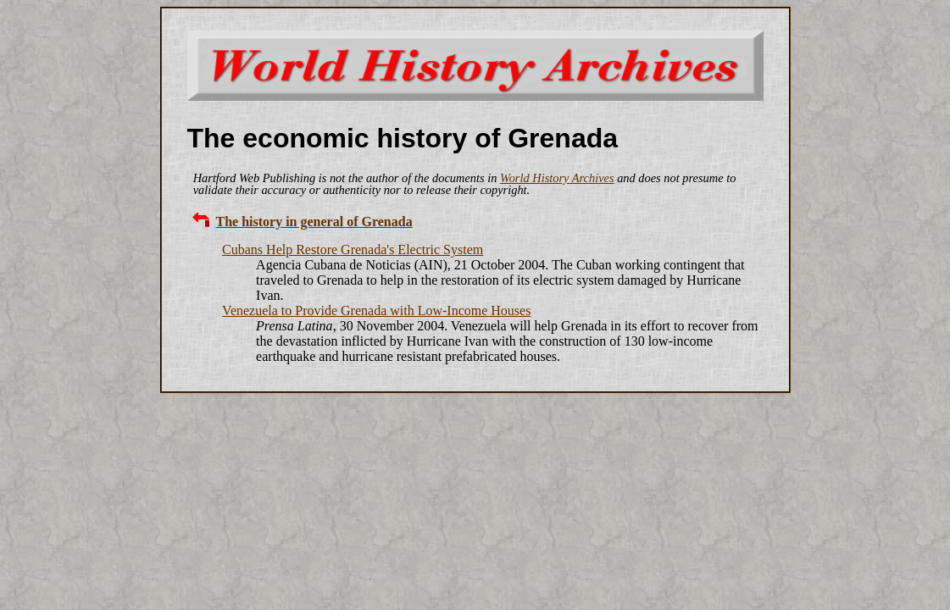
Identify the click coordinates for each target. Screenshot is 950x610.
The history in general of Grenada (314, 221)
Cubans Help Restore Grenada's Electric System (352, 249)
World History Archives (557, 178)
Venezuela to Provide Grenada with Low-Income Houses (376, 310)
